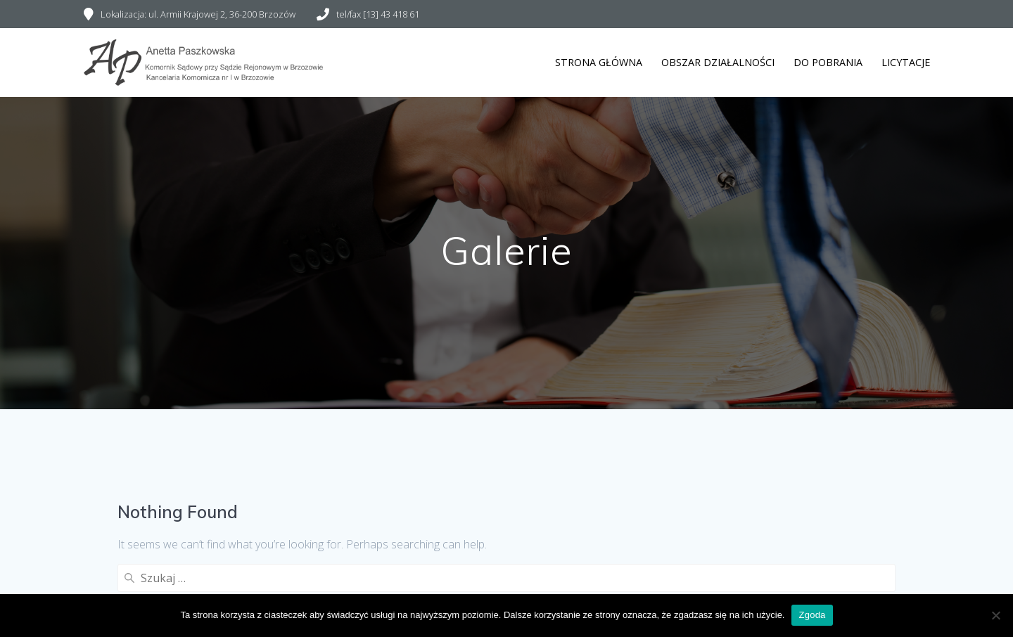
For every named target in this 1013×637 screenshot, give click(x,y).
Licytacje (905, 62)
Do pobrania (828, 62)
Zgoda (811, 615)
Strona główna (598, 62)
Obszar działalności (718, 62)
